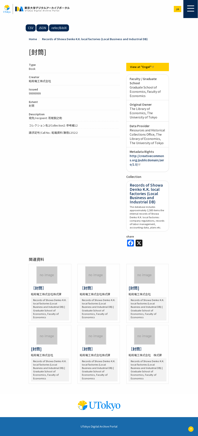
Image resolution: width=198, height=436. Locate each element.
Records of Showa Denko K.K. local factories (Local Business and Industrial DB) (95, 39)
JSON (42, 28)
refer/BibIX (59, 28)
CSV (30, 28)
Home (33, 39)
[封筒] (134, 288)
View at (142, 67)
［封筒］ (38, 288)
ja (177, 9)
